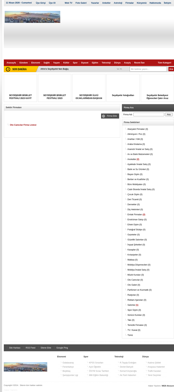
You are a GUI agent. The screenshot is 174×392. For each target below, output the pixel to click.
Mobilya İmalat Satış (138, 270)
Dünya (117, 63)
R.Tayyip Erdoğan (127, 362)
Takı (130, 320)
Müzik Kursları (135, 275)
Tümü (130, 335)
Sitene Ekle (44, 348)
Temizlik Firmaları (137, 325)
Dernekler (133, 204)
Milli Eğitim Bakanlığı (97, 375)
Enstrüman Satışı (137, 219)
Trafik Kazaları (153, 371)
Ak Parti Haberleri (127, 375)
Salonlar (132, 305)
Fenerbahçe (67, 367)
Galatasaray (67, 362)
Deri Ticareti (134, 199)
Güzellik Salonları (137, 239)
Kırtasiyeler (134, 255)
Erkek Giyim (134, 224)
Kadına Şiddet (153, 362)
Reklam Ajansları (136, 300)
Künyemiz (142, 3)
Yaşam (56, 63)
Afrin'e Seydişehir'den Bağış (54, 69)
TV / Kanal (133, 330)
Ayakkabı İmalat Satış (139, 164)
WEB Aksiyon (168, 386)
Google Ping (60, 348)
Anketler (106, 3)
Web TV (68, 3)
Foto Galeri (81, 3)
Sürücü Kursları (136, 315)
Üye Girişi (41, 3)
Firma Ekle (112, 116)
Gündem (23, 63)
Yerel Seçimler (153, 375)
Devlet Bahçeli (125, 367)
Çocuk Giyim (134, 194)
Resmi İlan (139, 63)
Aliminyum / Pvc (136, 134)
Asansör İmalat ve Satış (140, 149)
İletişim (167, 3)
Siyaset (84, 63)
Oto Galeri (133, 285)
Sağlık (47, 63)
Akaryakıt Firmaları (137, 129)
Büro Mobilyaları (136, 184)
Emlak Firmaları (136, 214)
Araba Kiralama (136, 144)
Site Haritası (13, 348)
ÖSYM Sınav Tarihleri (98, 371)
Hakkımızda (155, 3)
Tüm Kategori (164, 63)
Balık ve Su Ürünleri (138, 169)
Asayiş (127, 63)
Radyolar (133, 295)
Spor (75, 63)
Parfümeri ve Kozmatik (139, 290)
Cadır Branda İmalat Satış (141, 189)
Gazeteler (133, 234)
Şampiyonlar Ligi (69, 375)
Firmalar (130, 3)
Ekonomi (35, 63)
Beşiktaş (65, 371)
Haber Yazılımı (10, 390)
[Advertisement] (118, 33)
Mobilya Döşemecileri (138, 265)
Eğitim (95, 63)
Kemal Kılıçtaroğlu (127, 371)
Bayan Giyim (134, 174)
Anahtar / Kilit (135, 139)
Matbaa (132, 260)
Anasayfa (11, 63)
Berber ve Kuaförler (138, 179)
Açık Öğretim (94, 367)
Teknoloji (106, 63)
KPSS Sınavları (95, 362)
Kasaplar (133, 250)
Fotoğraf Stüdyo (136, 229)
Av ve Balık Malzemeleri (140, 154)
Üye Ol (52, 3)
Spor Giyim (134, 310)
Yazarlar (95, 3)
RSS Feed (28, 348)
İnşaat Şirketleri (136, 244)
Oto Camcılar (135, 280)
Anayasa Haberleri (155, 367)
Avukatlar (133, 159)
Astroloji (118, 3)
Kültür (66, 63)
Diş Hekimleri (135, 209)
